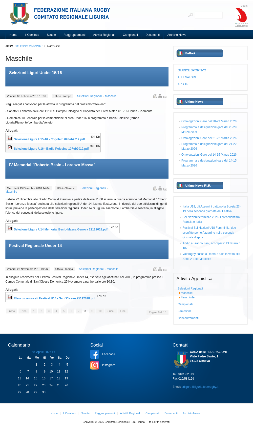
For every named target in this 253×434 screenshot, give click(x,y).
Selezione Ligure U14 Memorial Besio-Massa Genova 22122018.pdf (60, 229)
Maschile (111, 96)
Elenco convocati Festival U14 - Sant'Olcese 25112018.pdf (54, 298)
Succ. (110, 311)
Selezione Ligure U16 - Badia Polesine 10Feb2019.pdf (51, 148)
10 (100, 311)
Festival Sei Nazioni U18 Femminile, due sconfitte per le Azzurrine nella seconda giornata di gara (209, 232)
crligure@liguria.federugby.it (200, 387)
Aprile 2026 (43, 352)
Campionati (185, 304)
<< (34, 352)
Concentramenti (188, 318)
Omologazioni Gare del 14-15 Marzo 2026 (208, 154)
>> (53, 352)
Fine (123, 311)
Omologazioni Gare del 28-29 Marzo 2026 (208, 121)
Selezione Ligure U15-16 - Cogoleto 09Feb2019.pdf (49, 139)
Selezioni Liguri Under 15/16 (35, 73)
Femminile (187, 297)
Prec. (24, 311)
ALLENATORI (187, 77)
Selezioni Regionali (28, 46)
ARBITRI (183, 84)
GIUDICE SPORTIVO (192, 70)
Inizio (11, 311)
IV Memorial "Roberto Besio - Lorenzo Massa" (52, 165)
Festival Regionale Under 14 (35, 246)
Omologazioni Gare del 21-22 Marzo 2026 (208, 138)
